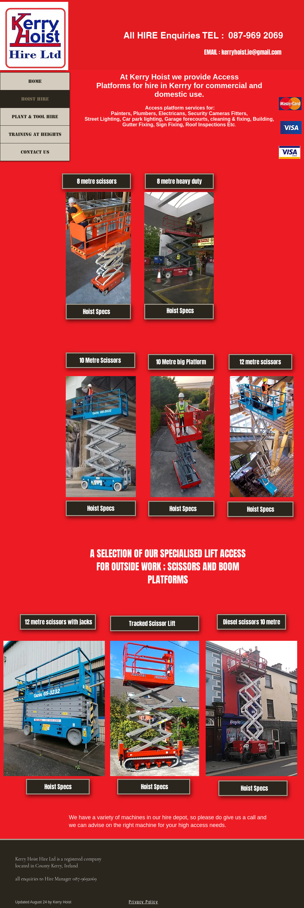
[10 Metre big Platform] (181, 362)
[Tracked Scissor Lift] (152, 623)
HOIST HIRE (35, 99)
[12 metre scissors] (260, 362)
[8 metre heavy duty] (179, 181)
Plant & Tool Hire (35, 116)
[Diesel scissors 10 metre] (251, 622)
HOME (35, 81)
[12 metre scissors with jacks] (58, 622)
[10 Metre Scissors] (100, 360)
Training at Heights (35, 134)
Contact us (35, 152)
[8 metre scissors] (96, 181)
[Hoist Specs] (96, 311)
